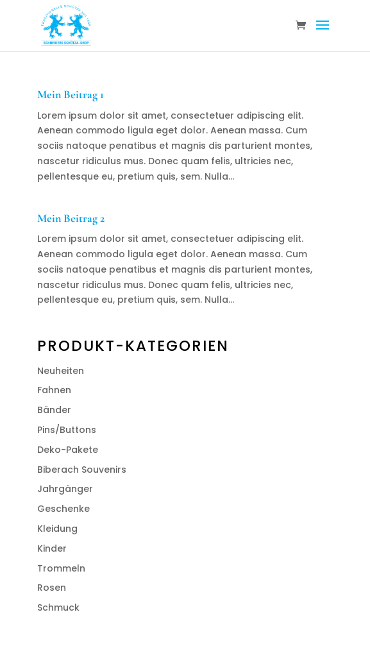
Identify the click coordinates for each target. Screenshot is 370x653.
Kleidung (57, 528)
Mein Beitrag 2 (71, 218)
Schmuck (58, 607)
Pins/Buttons (66, 429)
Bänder (54, 409)
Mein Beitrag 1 (70, 94)
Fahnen (54, 390)
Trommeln (61, 568)
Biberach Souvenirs (81, 469)
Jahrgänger (65, 488)
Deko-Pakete (67, 449)
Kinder (52, 548)
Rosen (51, 587)
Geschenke (63, 508)
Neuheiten (60, 370)
